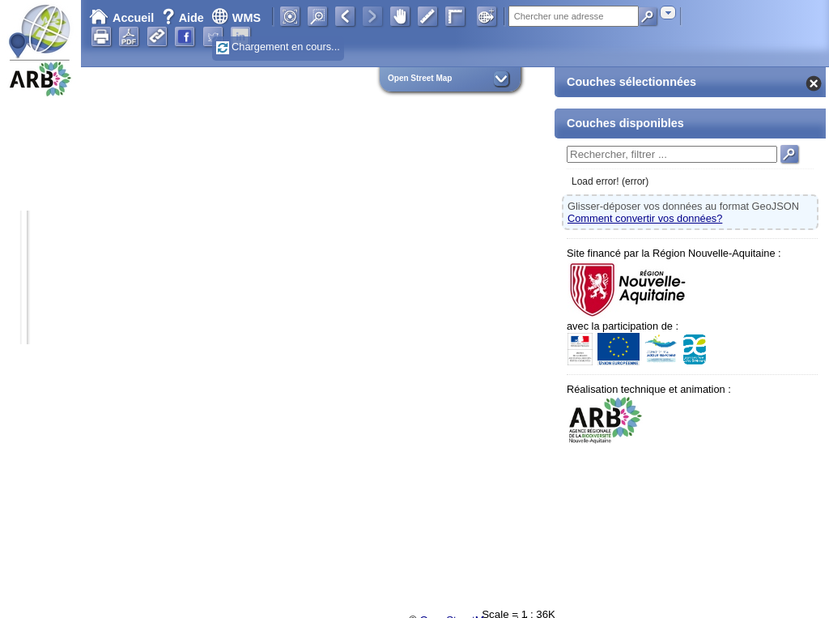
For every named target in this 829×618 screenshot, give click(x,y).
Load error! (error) (610, 181)
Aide (184, 17)
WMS (236, 17)
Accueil (121, 17)
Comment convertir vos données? (645, 218)
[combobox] (668, 12)
